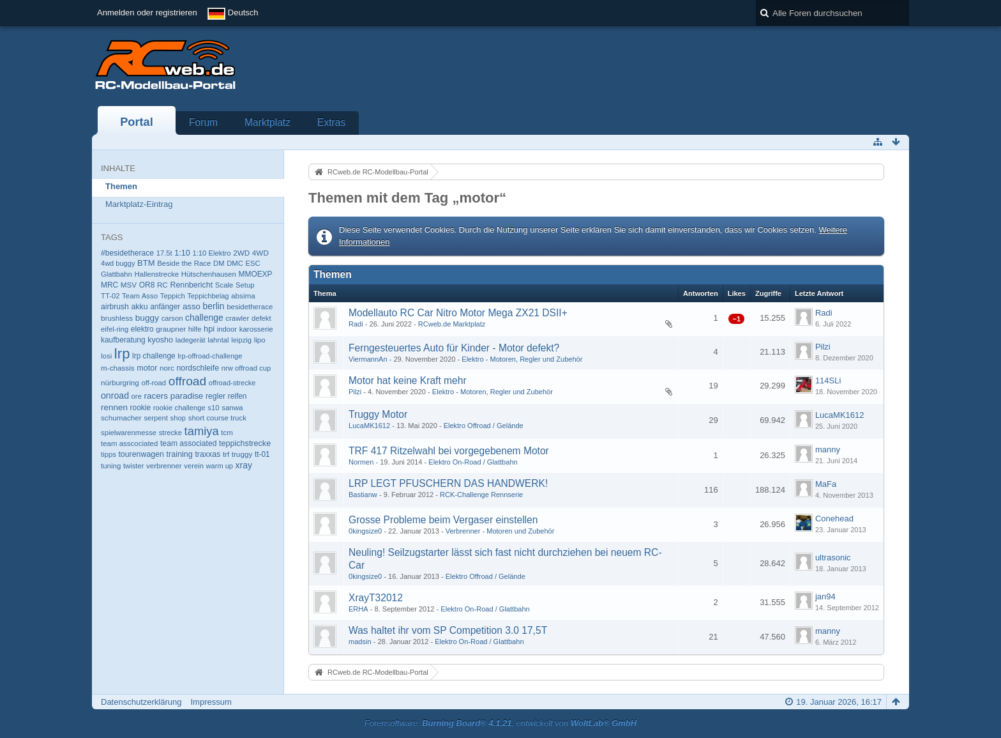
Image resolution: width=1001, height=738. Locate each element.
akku (140, 306)
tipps (108, 454)
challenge (204, 317)
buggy (147, 318)
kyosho (160, 339)
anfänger (165, 306)
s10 (213, 407)
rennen (114, 407)
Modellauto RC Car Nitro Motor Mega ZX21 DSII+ (458, 312)
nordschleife (197, 368)
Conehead (834, 518)
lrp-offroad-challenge (209, 356)
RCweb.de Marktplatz (452, 324)
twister (133, 466)
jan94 (825, 596)
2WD (241, 253)
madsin (360, 641)
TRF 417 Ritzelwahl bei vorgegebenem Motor (449, 450)
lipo (260, 340)
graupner (171, 329)
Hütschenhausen (208, 274)
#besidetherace (127, 253)
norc (167, 368)
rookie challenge (179, 407)
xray (244, 465)
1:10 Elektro (211, 253)
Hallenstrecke (156, 274)
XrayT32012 (376, 597)
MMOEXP (256, 274)
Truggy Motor (378, 414)
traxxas (207, 454)
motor (147, 368)
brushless (117, 318)
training (180, 454)
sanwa (232, 407)
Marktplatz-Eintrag (138, 204)
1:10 (182, 253)
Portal (136, 122)
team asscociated (129, 443)
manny (827, 449)
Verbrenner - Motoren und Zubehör (500, 531)
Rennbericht (191, 285)
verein (194, 466)
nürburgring (120, 382)
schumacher (121, 417)
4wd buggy (118, 263)
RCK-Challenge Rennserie (481, 494)
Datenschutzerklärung (141, 702)
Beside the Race (184, 263)
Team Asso (140, 296)
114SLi (828, 380)
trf (226, 454)
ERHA (358, 609)
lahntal (218, 340)
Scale (224, 285)
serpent (156, 418)
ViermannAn (368, 359)
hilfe (195, 329)
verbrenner (164, 466)
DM (219, 263)
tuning (111, 466)
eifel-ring (114, 329)
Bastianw (363, 494)
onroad (115, 395)
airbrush (115, 306)
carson (172, 318)
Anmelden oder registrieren (147, 12)
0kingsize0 (365, 531)
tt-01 (262, 454)
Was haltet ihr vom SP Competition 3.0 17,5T (448, 630)
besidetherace (250, 307)
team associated (188, 443)
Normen (361, 462)
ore (137, 396)
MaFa (825, 484)
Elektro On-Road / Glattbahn (472, 462)
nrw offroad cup (246, 368)
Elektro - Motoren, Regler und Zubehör (522, 359)
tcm (227, 432)
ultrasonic (833, 557)
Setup (245, 285)
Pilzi (823, 346)
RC (162, 285)
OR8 (147, 285)
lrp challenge (154, 355)
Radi (356, 324)
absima (243, 295)
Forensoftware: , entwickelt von (500, 723)
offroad (188, 381)
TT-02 (110, 296)
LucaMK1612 (369, 425)
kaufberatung (123, 339)
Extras (331, 122)
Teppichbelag (208, 296)
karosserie (256, 329)
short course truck (217, 418)
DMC (235, 263)
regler (215, 396)
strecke (170, 432)
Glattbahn (116, 274)
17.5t (164, 253)
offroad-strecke (232, 383)
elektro (142, 329)
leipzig (241, 340)
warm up (219, 466)
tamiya (201, 431)
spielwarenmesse (128, 432)
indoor (227, 329)
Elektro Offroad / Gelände (483, 425)
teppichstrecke (245, 443)
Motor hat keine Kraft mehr (408, 380)
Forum (203, 122)
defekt (261, 318)
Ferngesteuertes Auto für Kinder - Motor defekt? (454, 347)
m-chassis (118, 368)
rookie (140, 407)
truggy (242, 454)
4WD (260, 253)
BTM (145, 263)
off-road (153, 383)
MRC (109, 285)
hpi (209, 329)
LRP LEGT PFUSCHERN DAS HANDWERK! (448, 483)
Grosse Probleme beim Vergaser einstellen (443, 519)
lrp (122, 354)
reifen (237, 396)
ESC (253, 263)
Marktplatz (267, 122)
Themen (121, 186)
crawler (237, 318)
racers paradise (174, 396)
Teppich (172, 296)
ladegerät (191, 340)
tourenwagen (140, 454)
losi (106, 356)
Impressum (210, 702)
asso (191, 306)
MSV (129, 285)
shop (178, 418)
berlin (214, 306)
